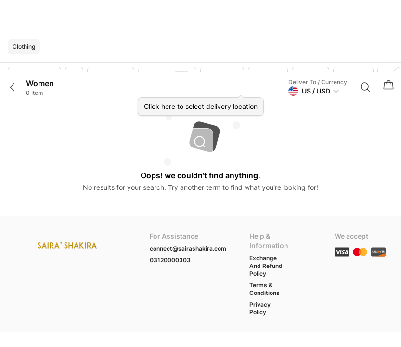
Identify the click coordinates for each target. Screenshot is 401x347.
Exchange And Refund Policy (266, 265)
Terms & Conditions (264, 288)
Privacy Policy (260, 308)
